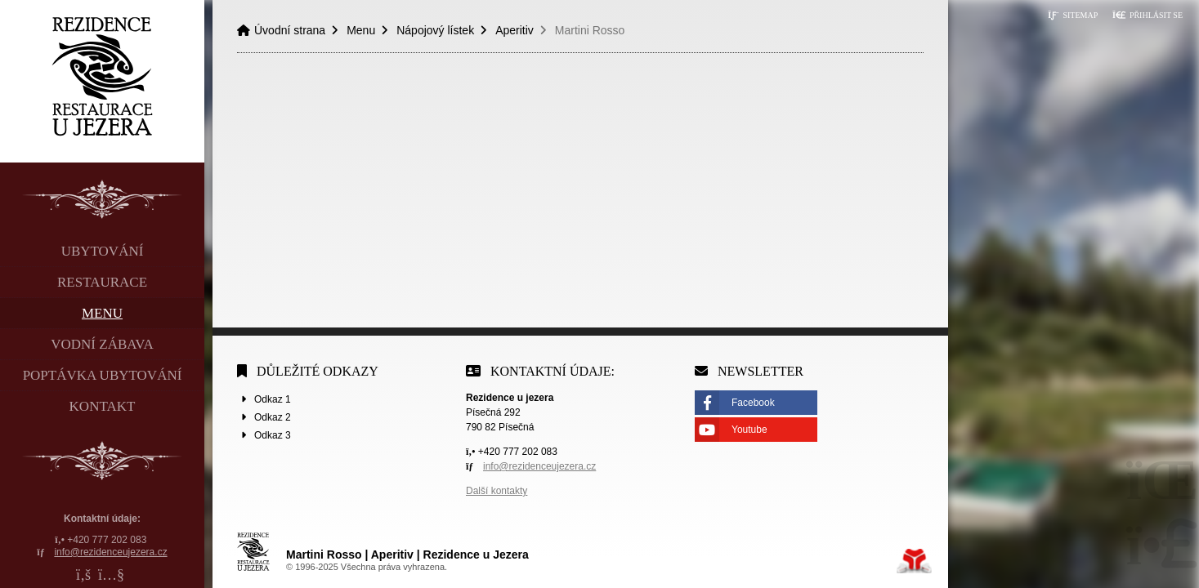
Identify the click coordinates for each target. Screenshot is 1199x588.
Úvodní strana (102, 76)
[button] (1147, 15)
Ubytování (102, 251)
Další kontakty (496, 491)
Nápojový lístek (435, 30)
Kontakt (102, 406)
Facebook (753, 402)
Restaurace (102, 282)
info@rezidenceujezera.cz (110, 552)
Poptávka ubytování (102, 375)
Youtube (749, 429)
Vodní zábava (102, 344)
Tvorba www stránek (914, 561)
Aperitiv (514, 30)
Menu (102, 313)
